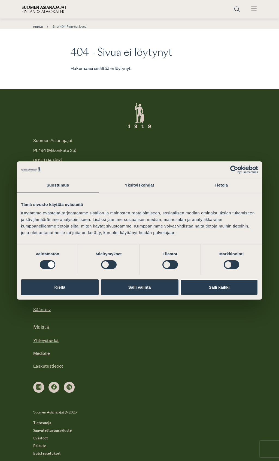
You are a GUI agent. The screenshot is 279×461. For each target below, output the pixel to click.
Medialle (41, 353)
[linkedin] (69, 387)
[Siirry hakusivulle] (237, 9)
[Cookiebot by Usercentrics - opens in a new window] (234, 170)
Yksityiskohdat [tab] (139, 185)
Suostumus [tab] (58, 185)
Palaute (39, 446)
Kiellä (59, 287)
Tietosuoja (42, 423)
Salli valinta (139, 287)
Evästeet (40, 438)
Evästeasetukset (47, 454)
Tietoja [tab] (221, 185)
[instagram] (38, 387)
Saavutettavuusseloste (52, 431)
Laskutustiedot (48, 366)
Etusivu (38, 27)
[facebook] (53, 387)
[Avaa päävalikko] (254, 9)
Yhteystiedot (46, 340)
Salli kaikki (219, 287)
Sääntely (42, 309)
